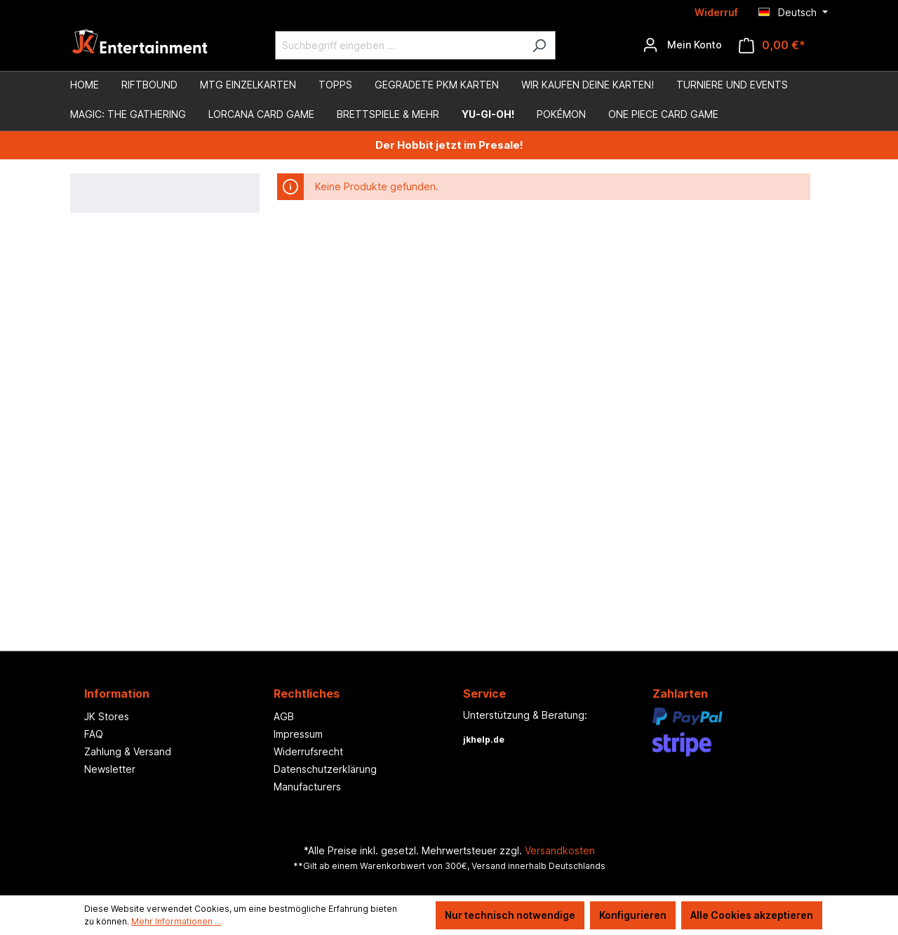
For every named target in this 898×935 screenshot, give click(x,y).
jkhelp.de (483, 739)
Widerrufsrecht (308, 751)
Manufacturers (307, 787)
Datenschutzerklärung (325, 769)
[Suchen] (539, 45)
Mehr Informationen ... (176, 921)
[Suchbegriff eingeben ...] (399, 45)
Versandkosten (560, 850)
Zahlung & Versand (127, 751)
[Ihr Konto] (682, 45)
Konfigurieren (632, 915)
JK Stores (106, 716)
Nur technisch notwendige (510, 915)
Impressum (298, 734)
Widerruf (716, 12)
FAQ (93, 734)
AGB (284, 716)
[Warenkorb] (772, 45)
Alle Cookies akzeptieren (751, 915)
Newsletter (109, 769)
